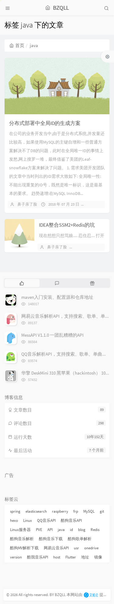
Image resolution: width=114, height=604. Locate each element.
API (50, 529)
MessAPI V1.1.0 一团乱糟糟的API (52, 335)
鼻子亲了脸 (27, 204)
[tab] (21, 282)
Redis (95, 529)
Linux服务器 (20, 529)
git (102, 511)
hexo (14, 520)
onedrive (91, 548)
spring (15, 511)
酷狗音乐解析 (22, 538)
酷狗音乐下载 (51, 538)
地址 (85, 557)
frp (75, 511)
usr (76, 548)
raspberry (60, 511)
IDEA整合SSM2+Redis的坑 (67, 224)
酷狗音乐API (71, 520)
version (16, 557)
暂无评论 (97, 204)
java (61, 529)
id (71, 529)
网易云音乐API (56, 548)
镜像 (98, 557)
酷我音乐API (37, 557)
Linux (27, 520)
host (56, 557)
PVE (39, 529)
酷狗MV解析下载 (24, 548)
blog (81, 529)
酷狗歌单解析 (80, 538)
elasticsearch (36, 511)
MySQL (89, 511)
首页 (16, 45)
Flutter (70, 557)
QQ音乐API (46, 520)
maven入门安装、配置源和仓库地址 (57, 297)
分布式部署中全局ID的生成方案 (45, 123)
